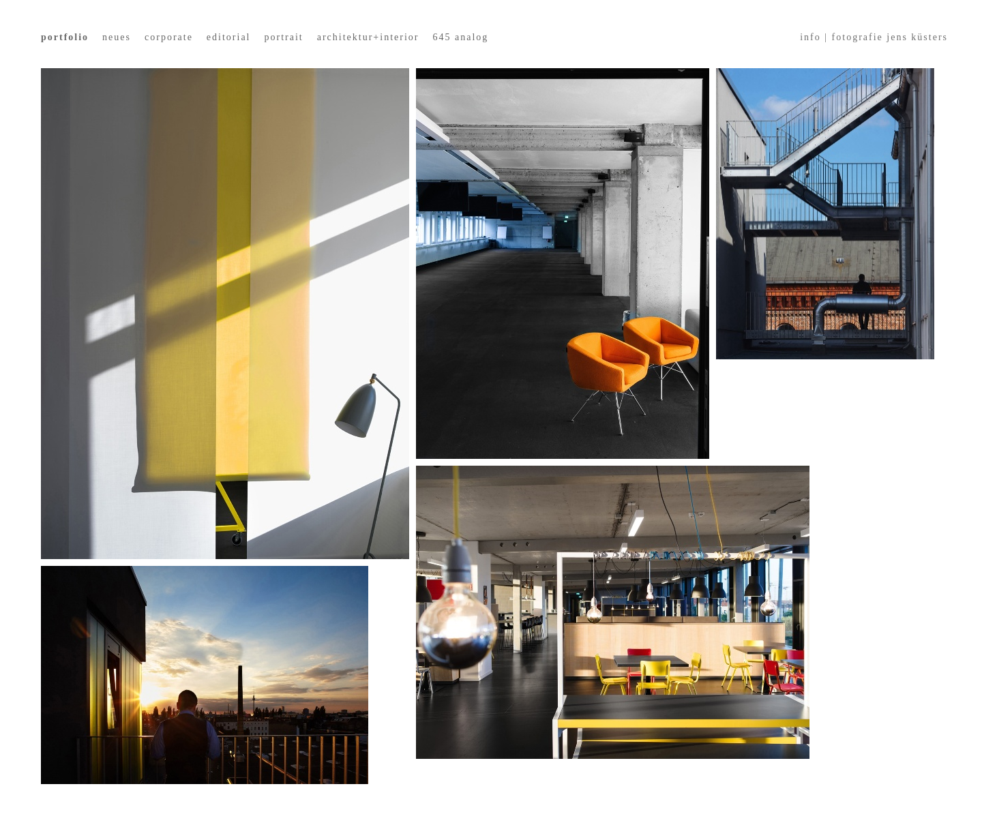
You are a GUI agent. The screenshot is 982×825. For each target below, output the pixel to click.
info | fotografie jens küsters (874, 37)
